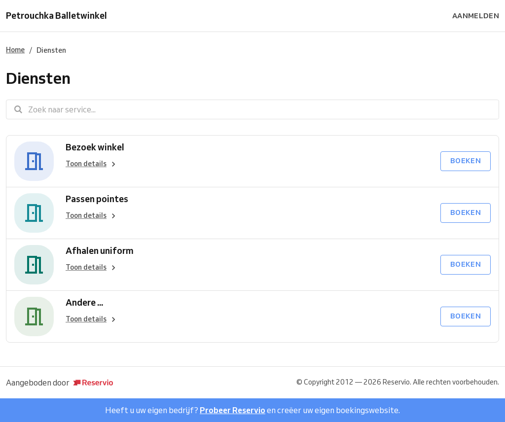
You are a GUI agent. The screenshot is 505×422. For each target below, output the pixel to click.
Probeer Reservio (232, 410)
